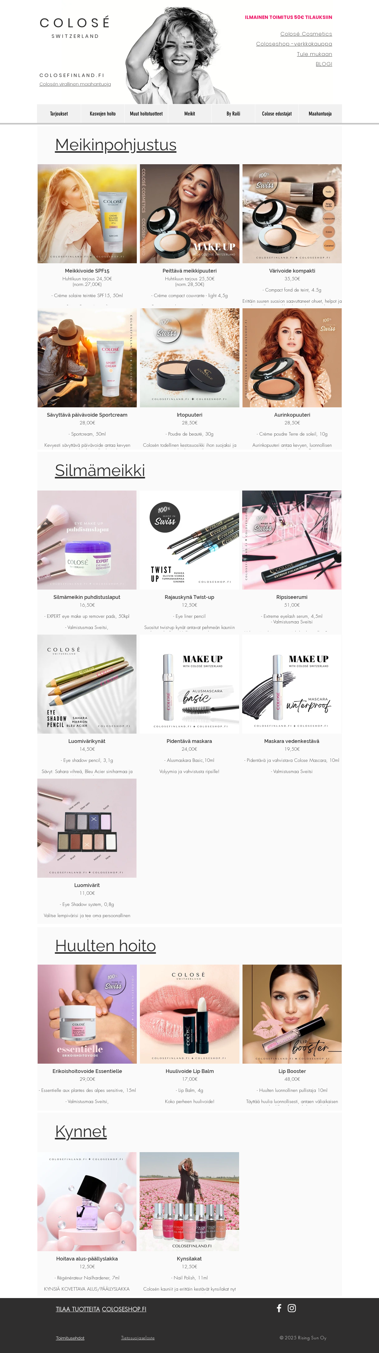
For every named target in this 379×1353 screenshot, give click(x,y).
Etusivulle (320, 1309)
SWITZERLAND (76, 36)
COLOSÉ (76, 23)
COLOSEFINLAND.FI (72, 75)
